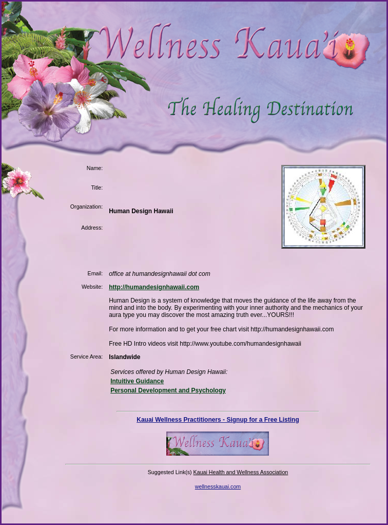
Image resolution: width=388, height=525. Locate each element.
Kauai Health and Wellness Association (240, 472)
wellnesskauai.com (218, 486)
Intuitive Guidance (137, 381)
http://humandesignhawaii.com (154, 287)
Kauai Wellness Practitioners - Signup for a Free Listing (218, 419)
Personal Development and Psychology (168, 390)
